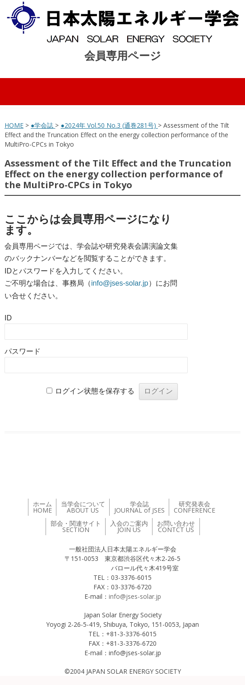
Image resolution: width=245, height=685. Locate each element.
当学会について (83, 507)
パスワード (23, 351)
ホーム (42, 507)
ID (8, 318)
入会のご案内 (129, 526)
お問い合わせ (176, 526)
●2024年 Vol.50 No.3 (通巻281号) (108, 125)
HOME (14, 125)
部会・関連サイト (76, 526)
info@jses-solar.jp (119, 283)
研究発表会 (194, 507)
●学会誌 (43, 125)
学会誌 (139, 507)
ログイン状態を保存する (94, 391)
